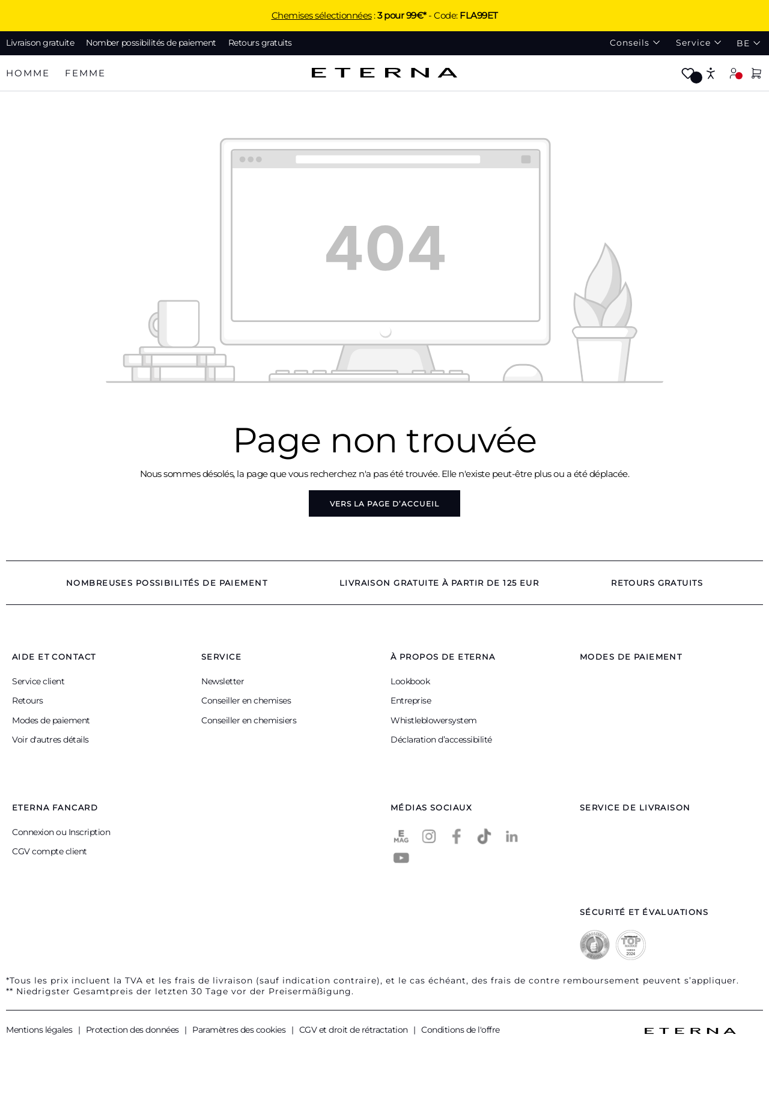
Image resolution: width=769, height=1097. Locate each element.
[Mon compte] (733, 73)
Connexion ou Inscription (61, 832)
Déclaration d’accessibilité (441, 739)
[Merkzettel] (688, 74)
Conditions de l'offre (460, 1029)
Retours (27, 700)
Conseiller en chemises (246, 700)
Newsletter (222, 681)
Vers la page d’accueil (384, 503)
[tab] (28, 74)
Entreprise (411, 700)
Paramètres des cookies (240, 1029)
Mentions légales (40, 1029)
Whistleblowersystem (434, 720)
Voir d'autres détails (50, 739)
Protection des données (133, 1029)
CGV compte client (49, 851)
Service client (38, 681)
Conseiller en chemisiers (248, 720)
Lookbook (410, 681)
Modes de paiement (51, 720)
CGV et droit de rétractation (354, 1029)
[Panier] (756, 74)
